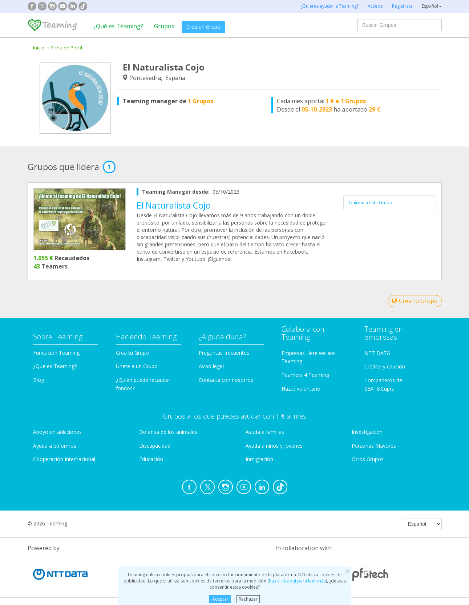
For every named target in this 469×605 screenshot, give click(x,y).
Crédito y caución (384, 366)
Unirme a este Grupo (370, 202)
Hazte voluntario (301, 388)
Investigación (367, 431)
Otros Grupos (368, 459)
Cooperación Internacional (64, 459)
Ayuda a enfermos (54, 445)
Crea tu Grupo (415, 301)
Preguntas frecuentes (224, 352)
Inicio (38, 47)
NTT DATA (377, 353)
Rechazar (248, 599)
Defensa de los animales (168, 431)
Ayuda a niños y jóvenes (274, 445)
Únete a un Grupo (137, 366)
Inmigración (259, 459)
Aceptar (220, 599)
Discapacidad (154, 445)
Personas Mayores (374, 445)
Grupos (164, 26)
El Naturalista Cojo (174, 205)
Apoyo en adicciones (57, 431)
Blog (38, 379)
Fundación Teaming (56, 352)
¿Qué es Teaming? (118, 26)
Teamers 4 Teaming (305, 374)
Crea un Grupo (203, 26)
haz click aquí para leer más (297, 581)
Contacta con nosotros (226, 379)
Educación (151, 459)
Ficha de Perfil (66, 47)
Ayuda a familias (265, 431)
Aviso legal (211, 366)
